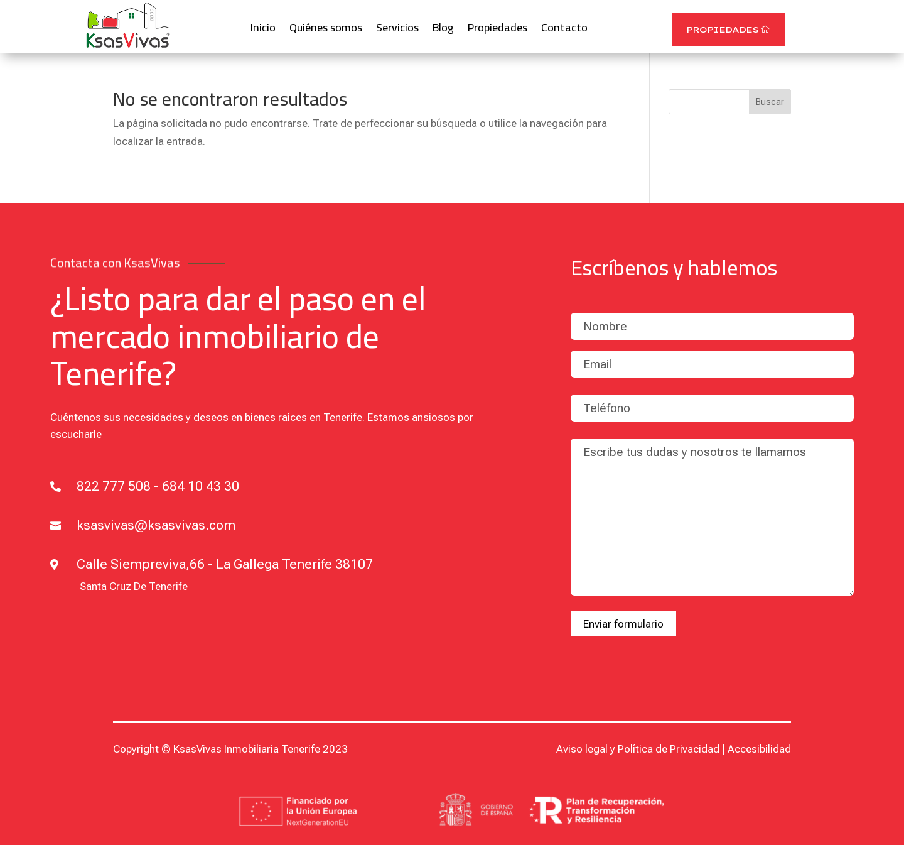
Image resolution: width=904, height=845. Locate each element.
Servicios (397, 30)
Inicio (263, 30)
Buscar (770, 102)
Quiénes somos (325, 30)
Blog (443, 30)
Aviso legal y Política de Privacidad (637, 749)
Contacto (564, 30)
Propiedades (497, 30)
